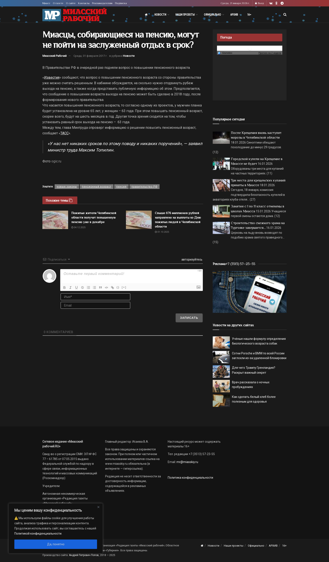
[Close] (98, 507)
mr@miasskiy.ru (187, 462)
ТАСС (64, 133)
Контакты (84, 3)
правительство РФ (144, 186)
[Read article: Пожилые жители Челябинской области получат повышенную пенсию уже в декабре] (55, 220)
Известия (51, 77)
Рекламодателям (102, 3)
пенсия (121, 186)
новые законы (67, 186)
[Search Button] (285, 14)
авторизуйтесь (191, 259)
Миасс (46, 3)
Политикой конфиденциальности (37, 533)
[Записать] (189, 317)
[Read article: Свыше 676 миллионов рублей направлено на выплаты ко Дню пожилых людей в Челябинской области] (139, 220)
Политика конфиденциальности (190, 477)
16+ (249, 14)
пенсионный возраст (96, 186)
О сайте (71, 3)
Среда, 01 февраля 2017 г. (90, 55)
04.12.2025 (78, 227)
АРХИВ (234, 14)
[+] (124, 287)
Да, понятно (55, 544)
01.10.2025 (162, 232)
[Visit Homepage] (74, 14)
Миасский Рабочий (54, 55)
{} (118, 287)
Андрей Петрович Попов (84, 555)
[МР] (250, 291)
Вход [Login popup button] (259, 3)
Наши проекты (185, 14)
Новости (160, 14)
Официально (212, 14)
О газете (58, 3)
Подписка (121, 3)
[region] (56, 528)
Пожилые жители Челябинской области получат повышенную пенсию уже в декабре (93, 217)
